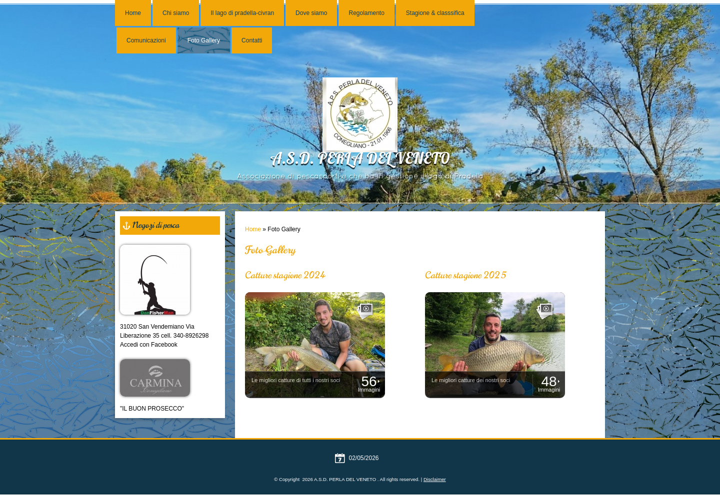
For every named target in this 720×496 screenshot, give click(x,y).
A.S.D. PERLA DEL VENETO (360, 160)
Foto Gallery (204, 40)
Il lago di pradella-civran (242, 12)
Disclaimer (435, 479)
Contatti (252, 40)
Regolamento (366, 12)
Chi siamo (175, 12)
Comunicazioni (146, 40)
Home (133, 12)
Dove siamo (311, 12)
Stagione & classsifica (435, 12)
